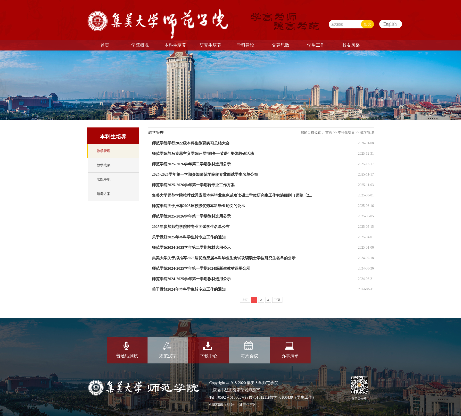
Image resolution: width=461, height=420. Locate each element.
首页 (328, 132)
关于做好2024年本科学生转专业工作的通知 (189, 289)
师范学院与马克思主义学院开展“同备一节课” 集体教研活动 (203, 153)
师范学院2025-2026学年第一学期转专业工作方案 (193, 185)
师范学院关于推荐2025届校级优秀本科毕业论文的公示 (198, 206)
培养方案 (103, 194)
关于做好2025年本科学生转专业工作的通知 (189, 237)
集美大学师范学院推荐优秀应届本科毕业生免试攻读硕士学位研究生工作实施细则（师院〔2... (232, 195)
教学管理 (103, 151)
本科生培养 (346, 132)
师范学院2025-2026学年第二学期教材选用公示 (191, 164)
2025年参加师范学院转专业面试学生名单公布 (191, 227)
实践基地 (103, 179)
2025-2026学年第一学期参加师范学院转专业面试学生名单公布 (205, 174)
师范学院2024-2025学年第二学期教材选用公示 (191, 247)
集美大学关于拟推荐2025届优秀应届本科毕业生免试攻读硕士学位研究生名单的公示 (224, 258)
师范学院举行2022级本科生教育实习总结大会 (191, 143)
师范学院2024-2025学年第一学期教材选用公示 (191, 279)
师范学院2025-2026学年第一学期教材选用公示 (191, 216)
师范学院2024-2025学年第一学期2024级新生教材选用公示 (201, 268)
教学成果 (103, 165)
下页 (277, 300)
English (390, 24)
